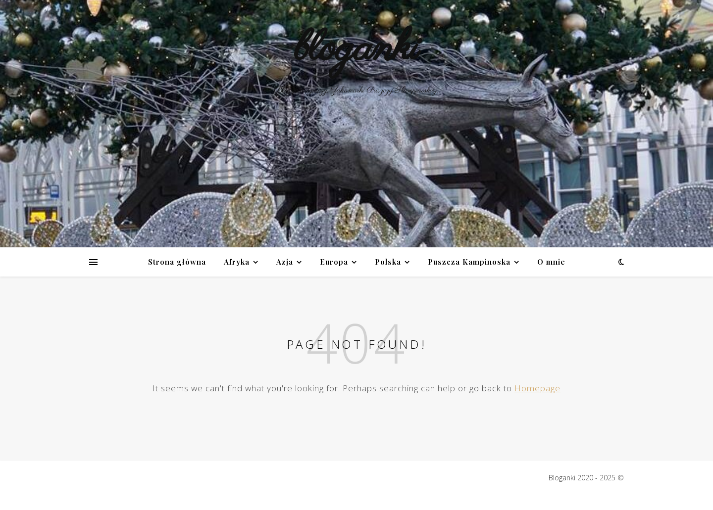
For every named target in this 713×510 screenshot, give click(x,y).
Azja (284, 262)
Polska (388, 262)
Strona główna (177, 262)
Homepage (537, 388)
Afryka (237, 262)
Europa (334, 262)
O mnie (551, 262)
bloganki (356, 49)
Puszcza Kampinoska (469, 262)
